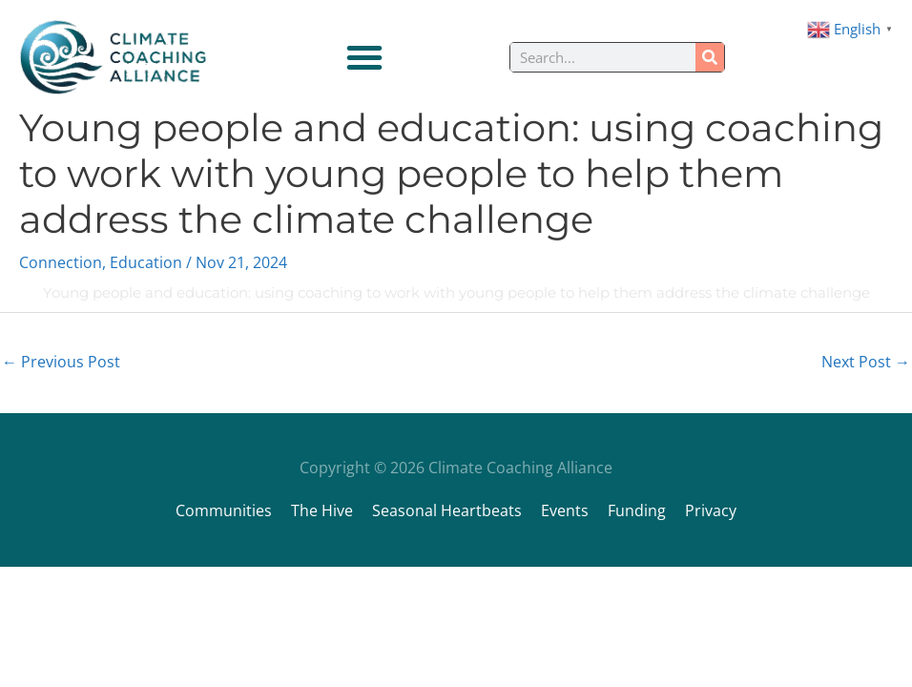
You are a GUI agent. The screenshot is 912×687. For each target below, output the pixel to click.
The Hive (322, 510)
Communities (224, 510)
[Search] (709, 57)
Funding (637, 510)
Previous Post (61, 361)
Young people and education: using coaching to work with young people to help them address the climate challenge (456, 292)
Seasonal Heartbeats (447, 510)
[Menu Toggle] (364, 57)
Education (146, 262)
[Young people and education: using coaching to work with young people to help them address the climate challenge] (19, 292)
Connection (60, 262)
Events (565, 510)
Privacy (710, 510)
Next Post (865, 361)
